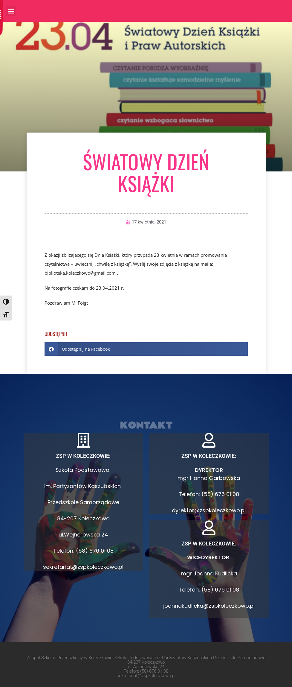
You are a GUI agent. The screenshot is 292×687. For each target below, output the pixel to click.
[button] (11, 11)
